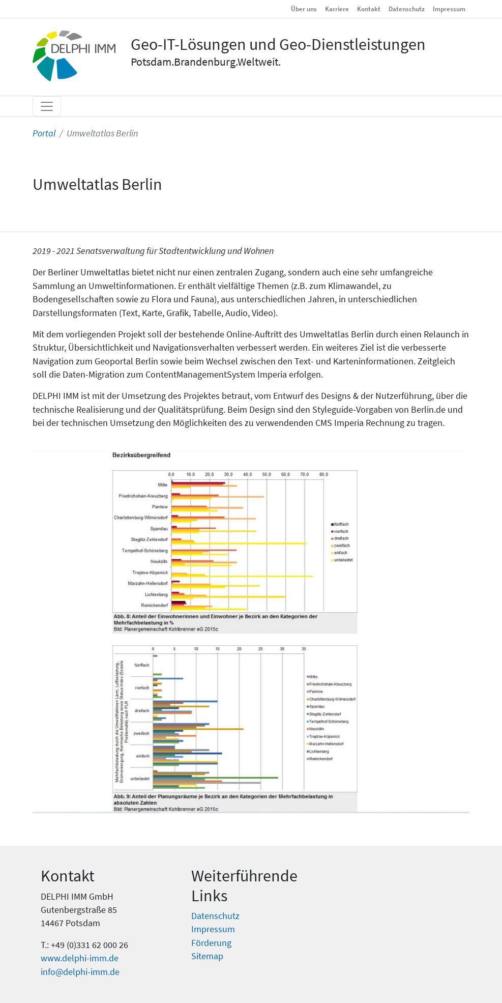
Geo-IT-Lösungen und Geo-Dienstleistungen (278, 44)
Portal (44, 133)
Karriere (337, 9)
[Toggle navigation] (47, 106)
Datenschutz (407, 9)
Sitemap (207, 956)
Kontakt (368, 9)
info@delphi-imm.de (80, 972)
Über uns (304, 9)
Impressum (449, 9)
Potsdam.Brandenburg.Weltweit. (206, 61)
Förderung (211, 943)
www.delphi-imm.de (80, 958)
